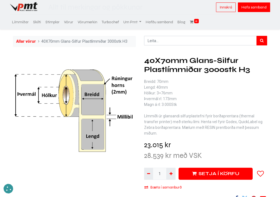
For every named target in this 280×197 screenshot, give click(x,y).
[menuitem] (23, 22)
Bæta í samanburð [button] (163, 187)
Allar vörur (26, 41)
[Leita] (261, 40)
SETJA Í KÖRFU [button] (215, 173)
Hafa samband (251, 7)
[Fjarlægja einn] (148, 173)
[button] (260, 174)
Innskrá (223, 7)
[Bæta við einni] (170, 173)
